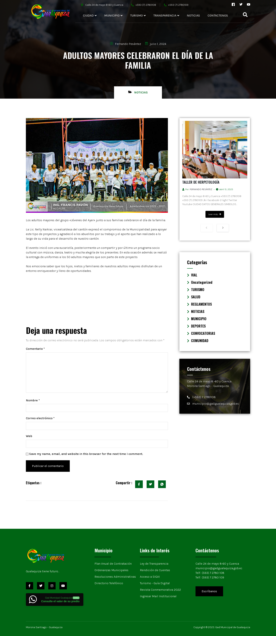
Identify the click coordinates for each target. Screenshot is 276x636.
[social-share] (139, 484)
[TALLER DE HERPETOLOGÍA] (214, 149)
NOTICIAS (193, 15)
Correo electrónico (40, 418)
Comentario (35, 349)
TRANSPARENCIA (166, 15)
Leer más (214, 214)
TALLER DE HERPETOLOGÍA (200, 182)
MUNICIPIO (113, 15)
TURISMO (138, 15)
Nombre (33, 400)
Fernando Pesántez (201, 189)
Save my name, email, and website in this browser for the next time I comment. (86, 454)
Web (29, 436)
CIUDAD (90, 15)
